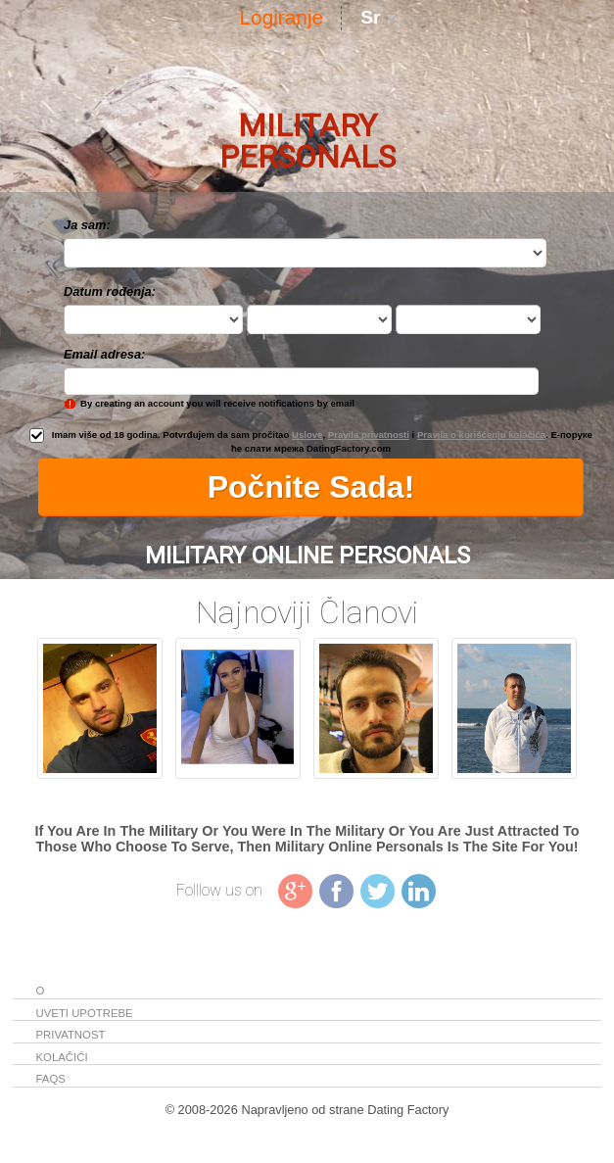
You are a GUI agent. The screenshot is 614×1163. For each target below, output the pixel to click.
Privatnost (71, 1035)
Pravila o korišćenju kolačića (481, 434)
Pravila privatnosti (368, 434)
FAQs (51, 1079)
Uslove (307, 434)
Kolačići (62, 1057)
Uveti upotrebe (84, 1013)
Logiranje (282, 17)
